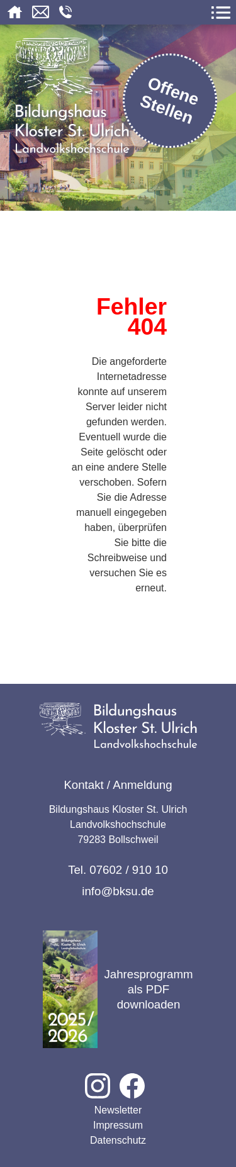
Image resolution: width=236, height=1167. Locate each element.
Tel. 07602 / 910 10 (118, 869)
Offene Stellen (170, 100)
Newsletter (118, 1110)
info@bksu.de (118, 891)
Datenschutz (118, 1140)
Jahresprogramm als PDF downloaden (118, 989)
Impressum (118, 1125)
